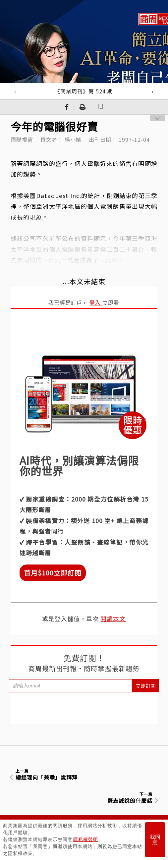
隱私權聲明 (85, 839)
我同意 (155, 839)
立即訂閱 (145, 685)
